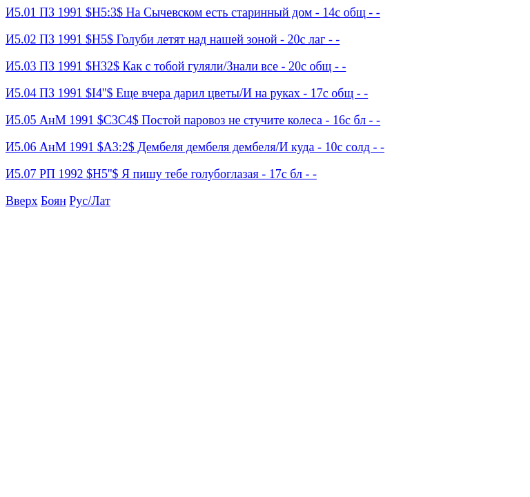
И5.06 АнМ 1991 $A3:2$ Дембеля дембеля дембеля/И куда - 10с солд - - (195, 147)
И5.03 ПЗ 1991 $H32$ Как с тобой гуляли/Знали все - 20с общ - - (176, 66)
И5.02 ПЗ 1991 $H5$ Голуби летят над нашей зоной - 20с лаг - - (173, 39)
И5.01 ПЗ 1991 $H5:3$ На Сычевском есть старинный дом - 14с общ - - (193, 12)
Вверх (21, 201)
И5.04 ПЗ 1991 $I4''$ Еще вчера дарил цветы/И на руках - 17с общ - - (187, 93)
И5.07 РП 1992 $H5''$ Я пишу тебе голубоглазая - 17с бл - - (161, 174)
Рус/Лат (89, 201)
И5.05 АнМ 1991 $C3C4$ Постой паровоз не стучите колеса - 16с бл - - (193, 120)
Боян (53, 201)
